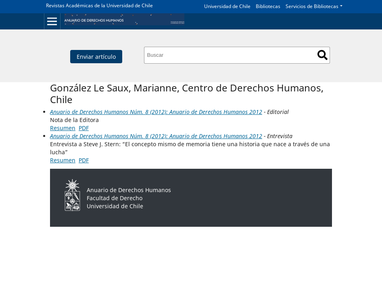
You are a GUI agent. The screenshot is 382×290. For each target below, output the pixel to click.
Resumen (62, 128)
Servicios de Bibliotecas (312, 6)
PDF (84, 128)
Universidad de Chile (227, 6)
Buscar (322, 55)
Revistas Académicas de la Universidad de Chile (99, 5)
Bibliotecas (268, 6)
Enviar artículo (96, 56)
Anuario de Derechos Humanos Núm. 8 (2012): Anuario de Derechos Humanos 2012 (156, 112)
